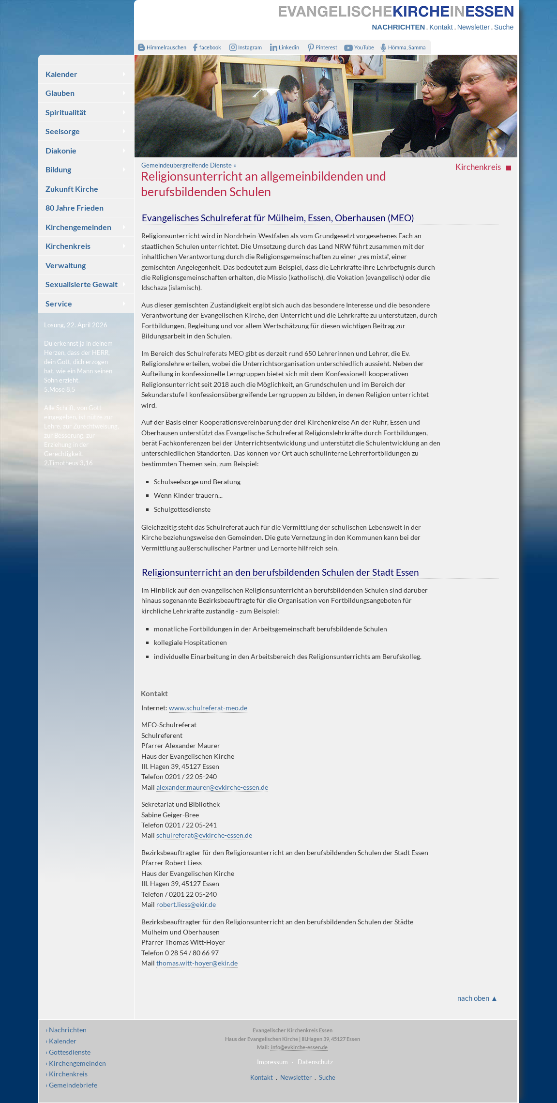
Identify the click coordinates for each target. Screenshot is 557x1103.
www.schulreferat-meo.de (208, 708)
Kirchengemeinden (78, 226)
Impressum (272, 1062)
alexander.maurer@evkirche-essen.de (212, 787)
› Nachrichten (66, 1030)
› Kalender (60, 1041)
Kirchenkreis (67, 245)
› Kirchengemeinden (75, 1063)
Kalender (61, 73)
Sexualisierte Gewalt (81, 284)
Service (58, 303)
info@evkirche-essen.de (299, 1047)
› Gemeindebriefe (71, 1085)
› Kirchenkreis (66, 1074)
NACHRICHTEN (398, 27)
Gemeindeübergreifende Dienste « (188, 165)
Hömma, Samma (401, 47)
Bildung (58, 169)
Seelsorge (62, 131)
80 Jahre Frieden (74, 207)
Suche (503, 27)
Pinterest (320, 47)
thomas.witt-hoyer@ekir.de (197, 963)
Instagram (243, 47)
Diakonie (60, 150)
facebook (205, 47)
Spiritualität (65, 112)
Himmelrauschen (160, 47)
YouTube (357, 47)
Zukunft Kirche (71, 188)
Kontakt (440, 27)
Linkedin (283, 47)
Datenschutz (315, 1062)
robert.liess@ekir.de (186, 904)
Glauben (60, 92)
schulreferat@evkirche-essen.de (204, 835)
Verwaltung (65, 265)
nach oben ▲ (477, 998)
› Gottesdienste (67, 1052)
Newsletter (473, 27)
